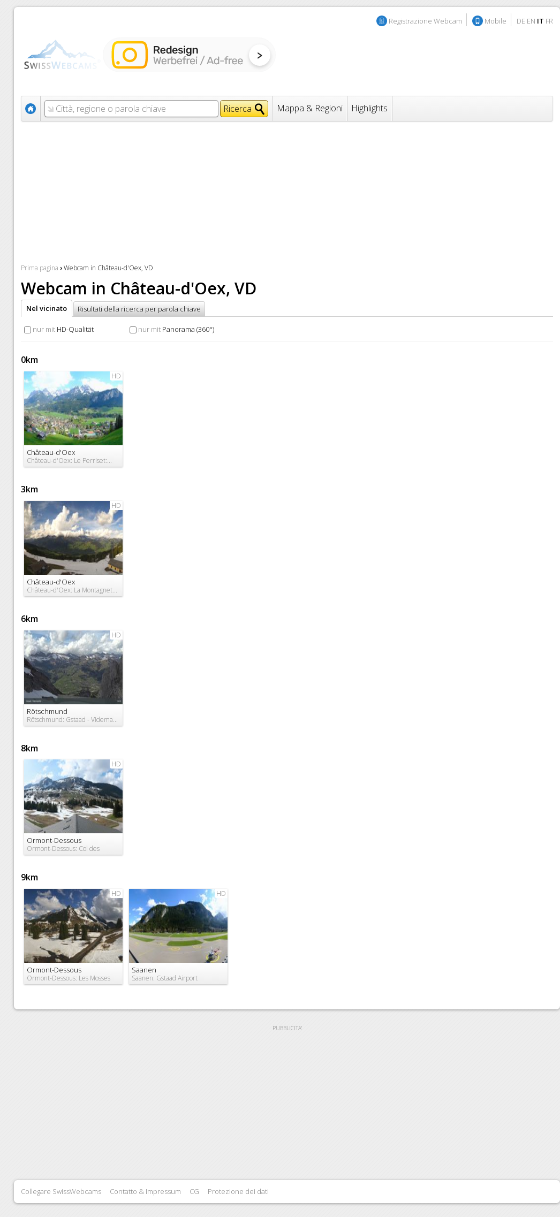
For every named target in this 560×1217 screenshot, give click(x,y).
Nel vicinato (46, 308)
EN (531, 21)
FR (549, 21)
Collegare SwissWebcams (61, 1191)
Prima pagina (39, 267)
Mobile (495, 21)
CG (194, 1191)
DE (521, 21)
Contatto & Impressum (145, 1191)
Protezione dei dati (238, 1191)
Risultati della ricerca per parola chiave (139, 309)
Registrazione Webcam (425, 21)
